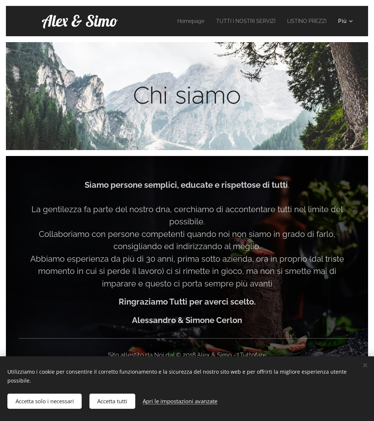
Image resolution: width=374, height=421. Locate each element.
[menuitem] (179, 21)
